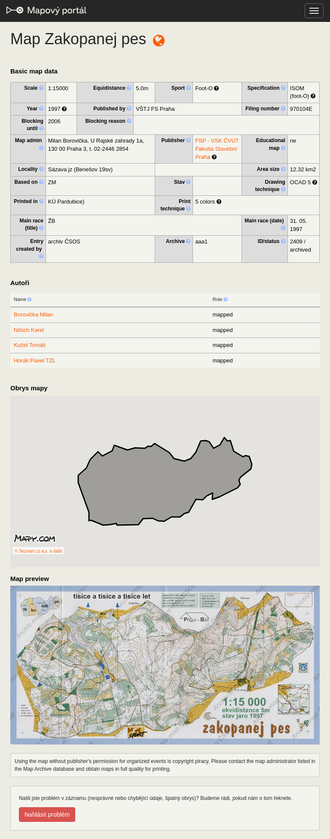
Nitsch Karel (29, 330)
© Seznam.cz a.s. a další (38, 551)
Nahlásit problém (47, 814)
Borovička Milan (33, 314)
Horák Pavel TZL (34, 360)
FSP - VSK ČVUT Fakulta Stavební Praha (216, 148)
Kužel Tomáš (30, 345)
